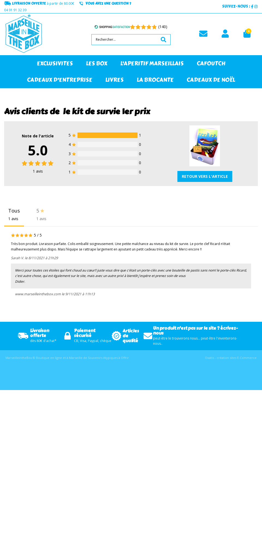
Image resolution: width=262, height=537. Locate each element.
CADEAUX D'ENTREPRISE (59, 80)
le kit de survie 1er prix (106, 111)
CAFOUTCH (211, 63)
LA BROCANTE (155, 80)
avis (38, 171)
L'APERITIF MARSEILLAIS (152, 63)
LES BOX (96, 63)
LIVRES (114, 80)
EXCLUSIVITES (55, 63)
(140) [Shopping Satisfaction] (162, 26)
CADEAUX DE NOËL (211, 80)
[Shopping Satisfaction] (112, 27)
